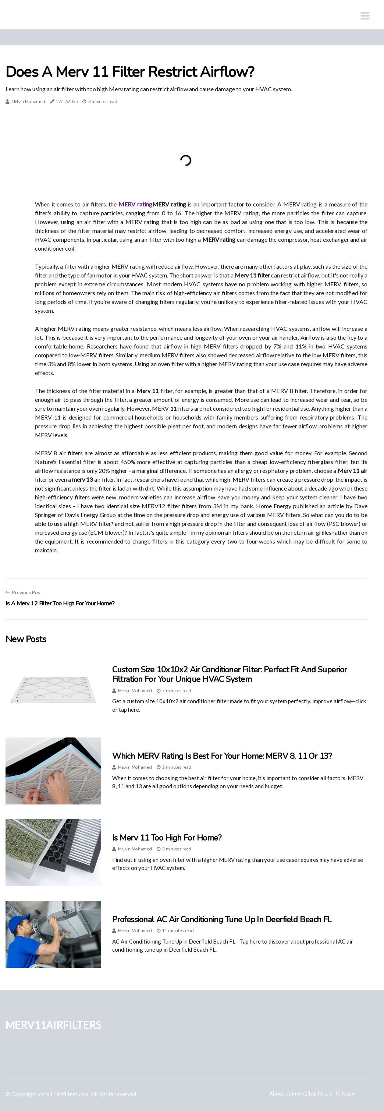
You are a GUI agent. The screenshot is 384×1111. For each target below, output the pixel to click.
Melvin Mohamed (28, 102)
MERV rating (135, 204)
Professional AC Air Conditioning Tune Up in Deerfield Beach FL (222, 919)
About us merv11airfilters (300, 1093)
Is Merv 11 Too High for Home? (166, 837)
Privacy (345, 1093)
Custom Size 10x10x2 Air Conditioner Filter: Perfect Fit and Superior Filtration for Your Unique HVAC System (229, 674)
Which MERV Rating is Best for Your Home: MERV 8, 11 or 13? (221, 756)
